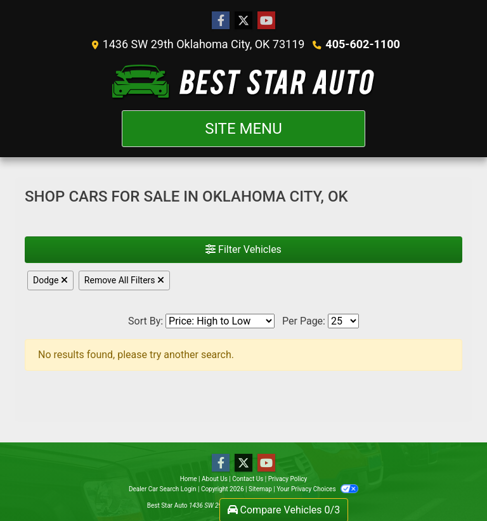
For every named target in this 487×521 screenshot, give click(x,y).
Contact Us (247, 478)
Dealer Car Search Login (163, 489)
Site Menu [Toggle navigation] (243, 129)
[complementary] (449, 483)
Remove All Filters (124, 280)
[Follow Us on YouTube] (266, 20)
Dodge (50, 280)
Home (188, 478)
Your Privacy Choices (317, 489)
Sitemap (260, 489)
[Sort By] (220, 321)
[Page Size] (343, 321)
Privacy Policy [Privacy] (288, 478)
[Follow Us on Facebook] (221, 20)
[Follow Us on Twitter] (243, 20)
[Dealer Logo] (244, 81)
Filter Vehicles (243, 249)
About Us (215, 478)
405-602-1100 (362, 44)
